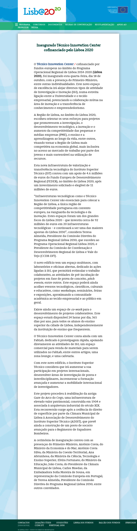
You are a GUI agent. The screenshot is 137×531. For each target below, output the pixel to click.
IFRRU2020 (130, 522)
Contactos (24, 522)
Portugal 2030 (57, 525)
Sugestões (62, 522)
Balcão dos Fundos (109, 522)
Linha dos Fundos (83, 522)
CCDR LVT (39, 525)
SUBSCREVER (23, 525)
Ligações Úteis (43, 522)
